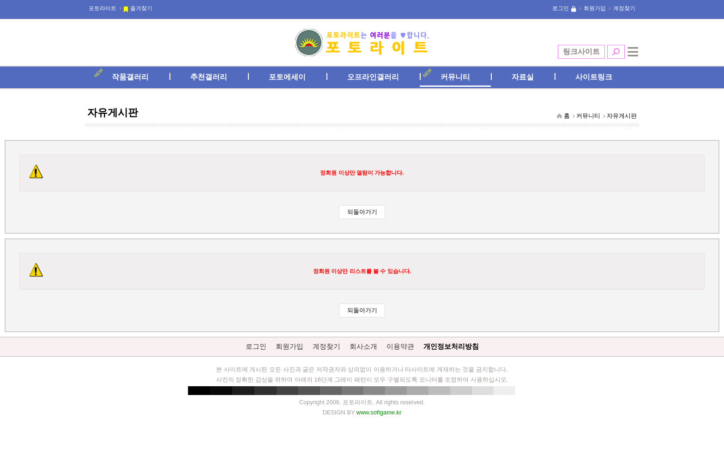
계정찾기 (624, 8)
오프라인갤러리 (373, 77)
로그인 (560, 8)
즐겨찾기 (141, 8)
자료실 (523, 77)
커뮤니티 (455, 77)
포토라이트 (102, 8)
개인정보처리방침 (451, 346)
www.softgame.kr (378, 412)
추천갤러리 (208, 77)
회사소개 (363, 346)
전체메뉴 (633, 52)
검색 (616, 52)
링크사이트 (581, 51)
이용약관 (400, 346)
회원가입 (595, 8)
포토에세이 (287, 77)
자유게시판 (622, 115)
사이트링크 (593, 77)
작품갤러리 (130, 77)
